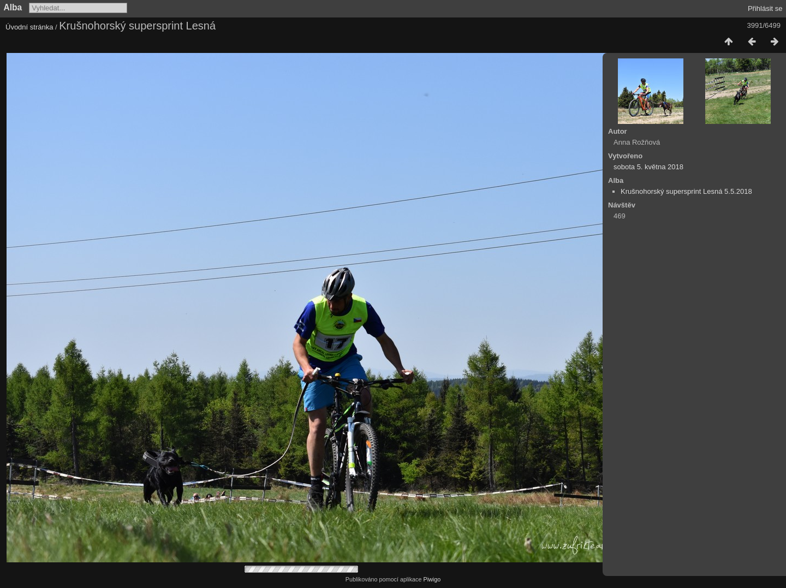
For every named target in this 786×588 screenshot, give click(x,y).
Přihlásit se (765, 8)
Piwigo (431, 579)
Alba (13, 7)
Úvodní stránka (29, 27)
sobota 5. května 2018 (648, 167)
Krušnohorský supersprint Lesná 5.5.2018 (686, 191)
